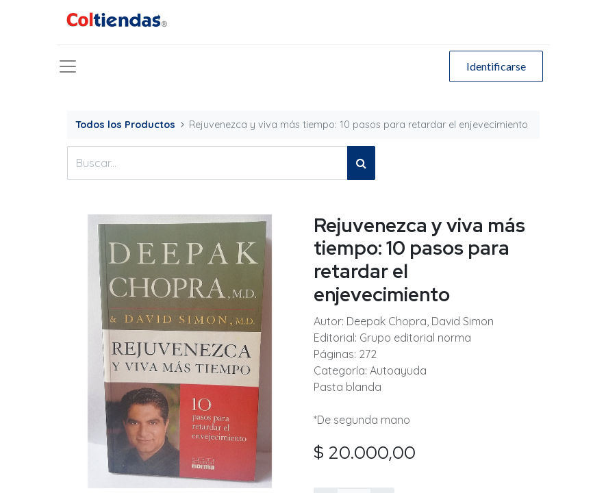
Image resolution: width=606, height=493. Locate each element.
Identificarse (496, 66)
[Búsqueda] (361, 163)
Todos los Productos (125, 124)
